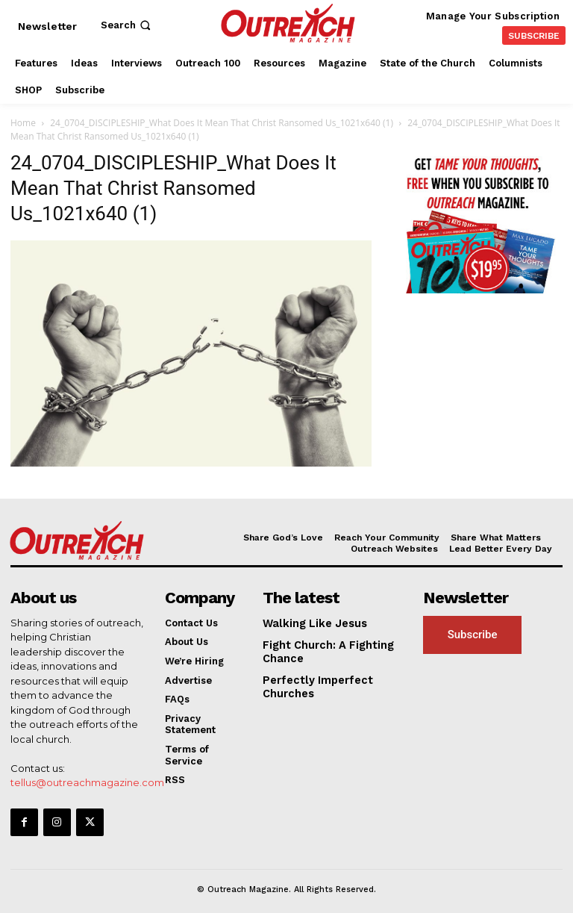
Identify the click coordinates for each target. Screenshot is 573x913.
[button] (127, 25)
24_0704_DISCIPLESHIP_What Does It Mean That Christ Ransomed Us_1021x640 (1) (221, 122)
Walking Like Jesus (310, 622)
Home (23, 122)
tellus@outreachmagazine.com (87, 781)
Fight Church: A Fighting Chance (322, 649)
